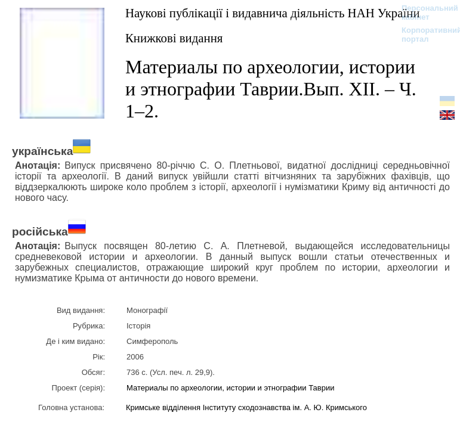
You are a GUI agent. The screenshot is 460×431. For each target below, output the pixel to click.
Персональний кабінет (424, 12)
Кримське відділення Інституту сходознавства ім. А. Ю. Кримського (246, 407)
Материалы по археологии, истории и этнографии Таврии (231, 387)
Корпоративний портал (424, 35)
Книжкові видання (174, 38)
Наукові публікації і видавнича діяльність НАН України (272, 13)
